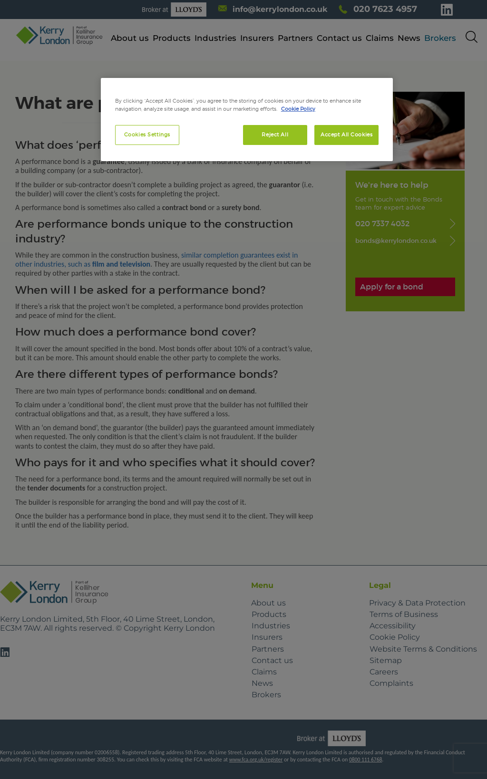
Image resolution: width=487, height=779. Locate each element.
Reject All (275, 134)
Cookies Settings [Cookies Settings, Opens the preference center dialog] (147, 134)
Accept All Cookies (346, 134)
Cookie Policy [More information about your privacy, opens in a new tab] (298, 109)
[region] (247, 119)
